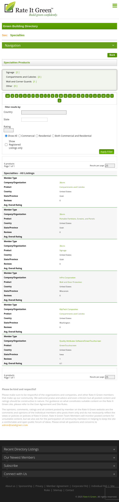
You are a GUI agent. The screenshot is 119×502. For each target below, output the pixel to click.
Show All (12, 135)
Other (9, 85)
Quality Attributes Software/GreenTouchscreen (80, 341)
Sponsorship (25, 486)
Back (112, 55)
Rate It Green (89, 496)
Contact (69, 490)
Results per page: (97, 165)
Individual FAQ (99, 486)
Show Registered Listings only (16, 145)
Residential (45, 135)
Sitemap (57, 490)
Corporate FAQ (80, 486)
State (6, 119)
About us (10, 486)
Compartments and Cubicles (21, 76)
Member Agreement (57, 486)
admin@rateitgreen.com (15, 425)
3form (62, 182)
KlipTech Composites (69, 309)
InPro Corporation (68, 277)
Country (8, 112)
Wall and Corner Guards (19, 81)
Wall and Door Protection (71, 282)
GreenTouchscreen (68, 345)
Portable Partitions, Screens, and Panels (77, 218)
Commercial (28, 135)
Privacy (39, 486)
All (7, 95)
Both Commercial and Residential (73, 135)
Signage (10, 72)
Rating (7, 126)
